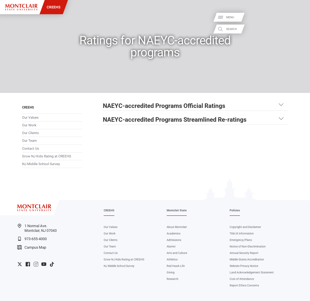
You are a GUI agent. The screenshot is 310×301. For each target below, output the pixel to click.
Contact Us (30, 148)
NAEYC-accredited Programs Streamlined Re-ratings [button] (174, 120)
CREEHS (54, 7)
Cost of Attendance (242, 279)
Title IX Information (242, 233)
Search (300, 29)
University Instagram (35, 264)
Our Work (29, 125)
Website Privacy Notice (244, 266)
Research (172, 279)
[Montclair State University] (21, 7)
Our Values (30, 117)
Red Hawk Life (176, 266)
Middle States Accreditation (247, 259)
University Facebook (27, 264)
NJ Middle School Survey (41, 164)
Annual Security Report (244, 253)
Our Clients (30, 133)
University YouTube (43, 264)
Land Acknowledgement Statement (252, 272)
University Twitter (19, 264)
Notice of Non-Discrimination (248, 246)
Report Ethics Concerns (244, 285)
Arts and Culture (177, 253)
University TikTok (51, 264)
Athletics (172, 259)
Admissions (174, 240)
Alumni (171, 246)
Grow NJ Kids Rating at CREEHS (46, 156)
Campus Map (31, 247)
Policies (235, 210)
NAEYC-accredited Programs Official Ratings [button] (164, 106)
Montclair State (177, 210)
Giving (171, 272)
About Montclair (177, 227)
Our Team (29, 141)
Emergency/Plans (241, 240)
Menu (299, 17)
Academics (173, 233)
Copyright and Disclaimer (245, 227)
